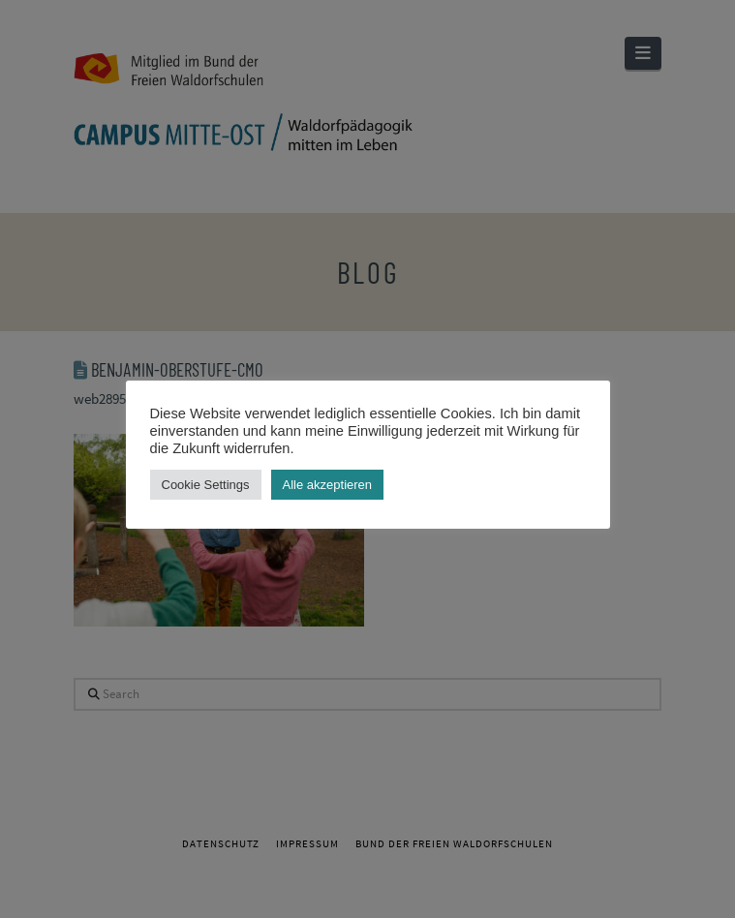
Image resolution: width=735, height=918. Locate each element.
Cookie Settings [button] (206, 484)
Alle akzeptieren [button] (328, 484)
